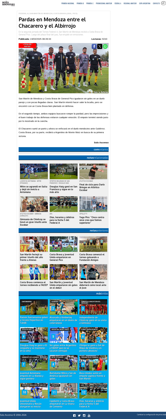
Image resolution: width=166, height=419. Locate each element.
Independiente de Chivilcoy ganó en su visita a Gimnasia (93, 320)
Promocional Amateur (104, 3)
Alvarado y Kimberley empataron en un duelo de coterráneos (63, 320)
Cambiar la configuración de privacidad (151, 414)
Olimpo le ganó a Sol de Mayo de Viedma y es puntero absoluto (92, 348)
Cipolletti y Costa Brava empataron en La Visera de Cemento (62, 404)
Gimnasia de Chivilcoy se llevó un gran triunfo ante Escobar (33, 222)
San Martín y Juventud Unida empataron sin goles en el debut (63, 285)
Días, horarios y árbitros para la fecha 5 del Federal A (62, 220)
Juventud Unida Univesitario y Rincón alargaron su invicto (31, 404)
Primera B (80, 3)
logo (8, 3)
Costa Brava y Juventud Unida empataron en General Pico (62, 257)
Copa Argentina (144, 3)
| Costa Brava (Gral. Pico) (64, 13)
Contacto (156, 3)
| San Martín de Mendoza (40, 13)
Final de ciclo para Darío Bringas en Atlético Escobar (92, 187)
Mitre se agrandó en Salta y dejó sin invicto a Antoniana (33, 189)
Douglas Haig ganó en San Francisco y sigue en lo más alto (63, 189)
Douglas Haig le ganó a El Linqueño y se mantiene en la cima (33, 348)
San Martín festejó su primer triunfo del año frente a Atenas (31, 257)
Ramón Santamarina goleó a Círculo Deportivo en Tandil (34, 320)
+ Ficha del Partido (27, 45)
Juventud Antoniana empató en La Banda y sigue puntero (32, 376)
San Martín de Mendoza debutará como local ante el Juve (92, 285)
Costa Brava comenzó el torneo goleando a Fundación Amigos (91, 257)
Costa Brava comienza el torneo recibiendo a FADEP (34, 283)
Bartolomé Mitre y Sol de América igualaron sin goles (63, 376)
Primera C (89, 3)
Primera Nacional (67, 3)
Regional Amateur (130, 3)
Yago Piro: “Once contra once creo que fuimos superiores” (91, 220)
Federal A (118, 3)
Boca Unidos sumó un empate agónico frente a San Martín (92, 376)
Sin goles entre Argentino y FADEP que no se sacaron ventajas (63, 348)
